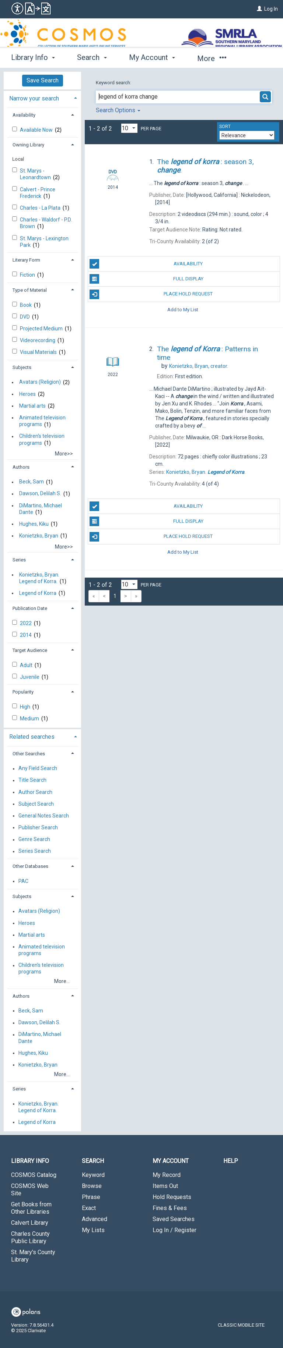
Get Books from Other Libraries (31, 1208)
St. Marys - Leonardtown (36, 174)
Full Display (146, 279)
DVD (25, 317)
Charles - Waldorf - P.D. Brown (46, 223)
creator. (198, 366)
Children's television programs (41, 439)
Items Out (165, 1185)
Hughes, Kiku (34, 524)
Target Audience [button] (30, 650)
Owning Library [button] (28, 145)
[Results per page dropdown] (129, 128)
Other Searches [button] (29, 753)
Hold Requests (172, 1196)
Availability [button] (24, 115)
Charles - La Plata (41, 208)
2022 (26, 623)
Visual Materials (39, 352)
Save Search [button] (43, 80)
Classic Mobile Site (241, 1325)
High (25, 707)
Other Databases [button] (30, 866)
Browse (92, 1185)
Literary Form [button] (26, 260)
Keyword (93, 1174)
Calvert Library (29, 1222)
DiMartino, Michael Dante (40, 509)
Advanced (94, 1219)
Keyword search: (114, 82)
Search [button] (91, 57)
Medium (30, 718)
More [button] (211, 58)
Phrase (91, 1196)
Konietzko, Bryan (38, 536)
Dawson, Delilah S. (40, 494)
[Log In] (259, 9)
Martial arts (32, 406)
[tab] (42, 97)
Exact (89, 1208)
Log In (271, 9)
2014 (26, 635)
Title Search (32, 780)
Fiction (28, 275)
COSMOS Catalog (33, 1174)
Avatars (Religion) (40, 382)
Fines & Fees (170, 1208)
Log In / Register (174, 1230)
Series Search (34, 851)
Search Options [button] (118, 110)
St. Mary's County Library (33, 1256)
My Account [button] (152, 57)
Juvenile (30, 677)
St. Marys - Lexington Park (44, 241)
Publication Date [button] (30, 608)
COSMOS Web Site (30, 1189)
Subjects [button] (22, 367)
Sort (225, 126)
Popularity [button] (23, 692)
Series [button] (19, 560)
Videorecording (38, 340)
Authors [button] (21, 467)
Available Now (37, 130)
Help (230, 1160)
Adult (27, 665)
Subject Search (36, 804)
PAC (23, 881)
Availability (146, 264)
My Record (167, 1174)
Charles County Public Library (30, 1237)
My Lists (93, 1230)
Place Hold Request (151, 294)
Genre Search (34, 839)
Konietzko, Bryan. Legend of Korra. (39, 578)
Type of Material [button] (30, 290)
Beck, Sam (31, 482)
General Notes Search (43, 816)
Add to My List (182, 309)
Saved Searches (174, 1219)
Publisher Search (38, 827)
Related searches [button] (32, 736)
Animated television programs (42, 421)
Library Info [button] (33, 57)
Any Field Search (37, 768)
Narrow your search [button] (34, 98)
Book (26, 305)
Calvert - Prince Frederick (37, 193)
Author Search (35, 792)
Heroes (27, 394)
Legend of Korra (37, 593)
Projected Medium (42, 328)
